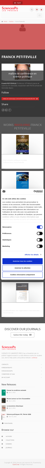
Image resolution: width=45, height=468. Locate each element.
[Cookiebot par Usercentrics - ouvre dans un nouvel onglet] (34, 191)
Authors (11, 21)
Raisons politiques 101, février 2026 (19, 414)
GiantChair (16, 464)
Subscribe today (22, 334)
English (17, 3)
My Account (6, 377)
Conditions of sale (8, 374)
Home (5, 21)
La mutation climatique (15, 406)
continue (34, 358)
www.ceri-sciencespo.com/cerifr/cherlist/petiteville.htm (20, 98)
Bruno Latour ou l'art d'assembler (18, 399)
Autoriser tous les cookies (22, 261)
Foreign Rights (7, 368)
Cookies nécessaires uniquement (22, 275)
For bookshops (7, 371)
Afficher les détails (32, 254)
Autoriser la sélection (22, 268)
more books (7, 423)
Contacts (5, 364)
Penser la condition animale (16, 390)
